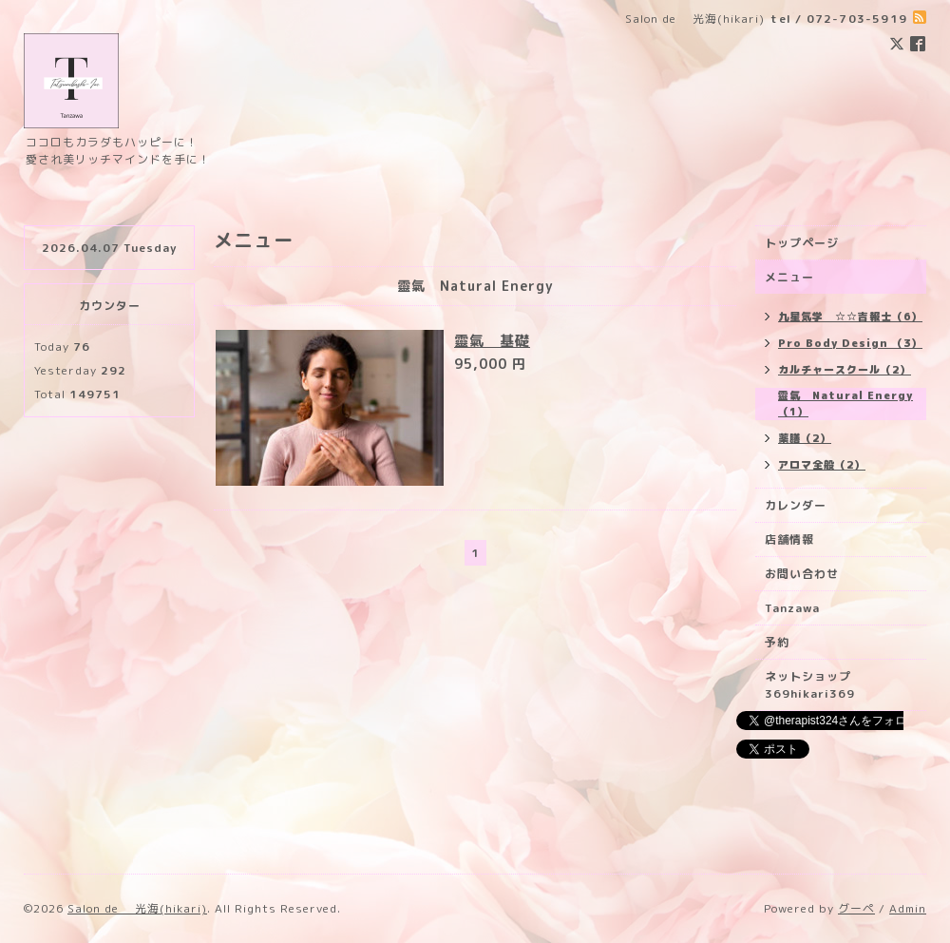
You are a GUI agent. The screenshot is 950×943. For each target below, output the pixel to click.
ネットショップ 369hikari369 (814, 685)
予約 (777, 642)
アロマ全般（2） (821, 464)
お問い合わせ (802, 574)
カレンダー (795, 505)
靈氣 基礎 (492, 341)
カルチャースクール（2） (844, 369)
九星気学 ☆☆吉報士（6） (850, 316)
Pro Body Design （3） (850, 343)
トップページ (802, 243)
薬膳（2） (804, 438)
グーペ (856, 908)
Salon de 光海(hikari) (137, 908)
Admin (907, 908)
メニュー (789, 277)
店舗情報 (789, 539)
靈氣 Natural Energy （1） (845, 403)
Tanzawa (792, 608)
